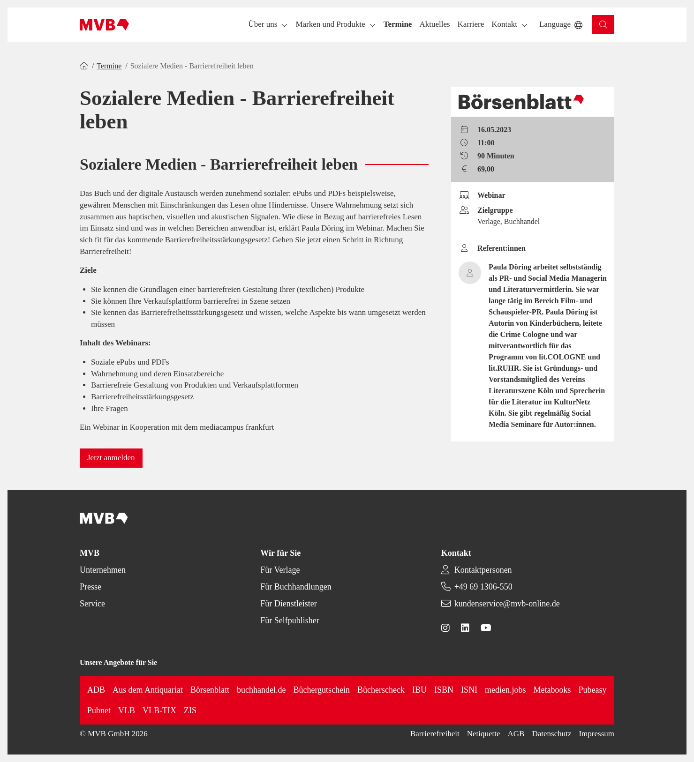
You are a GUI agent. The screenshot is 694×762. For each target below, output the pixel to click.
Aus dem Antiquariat (148, 690)
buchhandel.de (261, 690)
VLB (126, 710)
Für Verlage (280, 570)
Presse (90, 586)
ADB (96, 690)
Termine (109, 66)
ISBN (443, 690)
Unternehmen (103, 570)
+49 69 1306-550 (483, 586)
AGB (516, 733)
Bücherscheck (381, 690)
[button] (398, 24)
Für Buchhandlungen (295, 586)
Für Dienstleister (288, 603)
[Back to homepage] (104, 24)
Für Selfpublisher (289, 620)
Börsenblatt (209, 690)
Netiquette (483, 733)
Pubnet (99, 710)
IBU (419, 690)
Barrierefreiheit (435, 733)
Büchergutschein (321, 690)
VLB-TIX (159, 710)
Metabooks (552, 690)
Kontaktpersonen (483, 570)
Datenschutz (551, 733)
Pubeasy (593, 690)
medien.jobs (505, 690)
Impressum (596, 733)
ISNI (469, 690)
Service (92, 603)
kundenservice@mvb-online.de (507, 603)
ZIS (190, 710)
